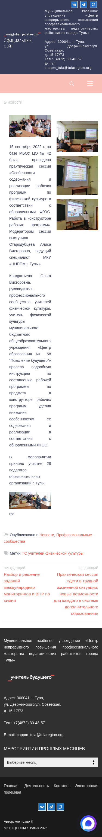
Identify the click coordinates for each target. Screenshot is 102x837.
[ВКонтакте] (74, 4)
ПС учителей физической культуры (52, 553)
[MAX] (60, 807)
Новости (13, 102)
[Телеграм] (83, 4)
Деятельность (36, 786)
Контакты (62, 786)
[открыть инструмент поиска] (71, 83)
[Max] (93, 4)
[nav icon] (90, 83)
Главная (11, 786)
